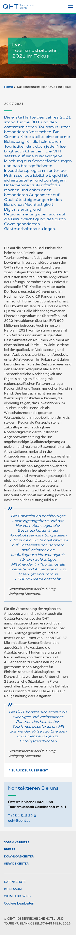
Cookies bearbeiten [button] (19, 903)
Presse (9, 849)
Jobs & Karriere (16, 842)
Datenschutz (15, 882)
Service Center (16, 863)
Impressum (13, 889)
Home (8, 87)
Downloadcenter (19, 856)
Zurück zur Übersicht (28, 770)
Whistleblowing (17, 896)
